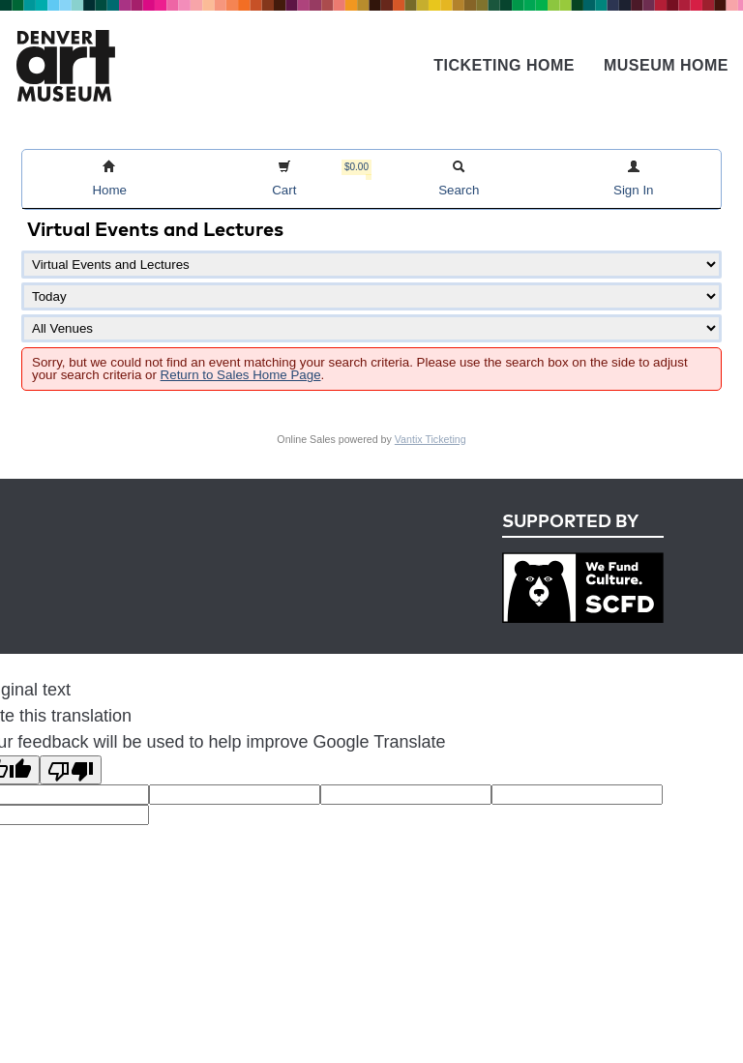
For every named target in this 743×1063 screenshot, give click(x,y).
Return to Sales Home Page (241, 375)
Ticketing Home (504, 65)
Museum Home (666, 65)
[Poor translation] (71, 769)
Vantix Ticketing (430, 439)
